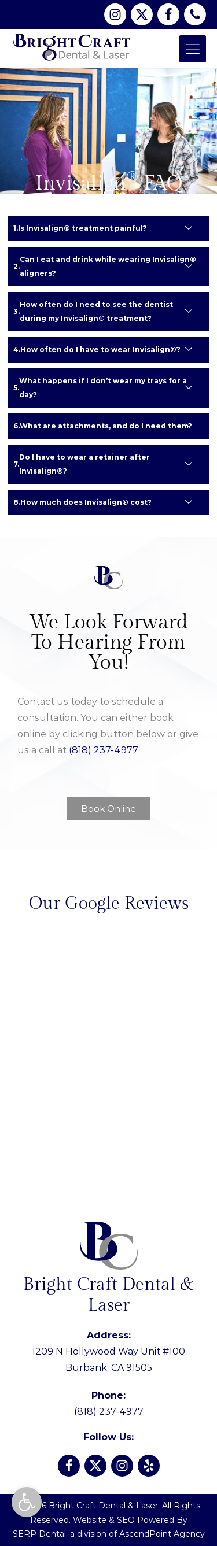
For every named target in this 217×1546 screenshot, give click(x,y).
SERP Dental (39, 1534)
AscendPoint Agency (162, 1534)
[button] (27, 1502)
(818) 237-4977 (103, 750)
